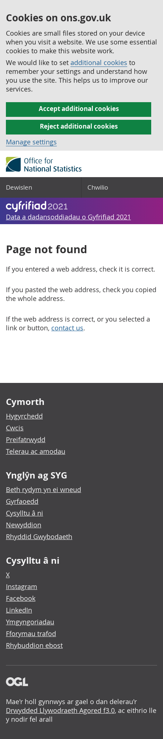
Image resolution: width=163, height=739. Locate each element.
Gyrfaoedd (22, 501)
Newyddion (23, 524)
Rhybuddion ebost (34, 645)
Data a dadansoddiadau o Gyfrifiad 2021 (68, 216)
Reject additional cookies (79, 126)
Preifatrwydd (25, 439)
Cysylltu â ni (24, 513)
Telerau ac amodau (35, 451)
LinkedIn (19, 610)
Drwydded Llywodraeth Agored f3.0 (60, 710)
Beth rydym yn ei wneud (43, 489)
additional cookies (98, 62)
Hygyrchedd (24, 416)
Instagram (21, 586)
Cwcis (15, 427)
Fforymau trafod (31, 633)
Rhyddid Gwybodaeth (39, 536)
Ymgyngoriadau (30, 621)
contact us (67, 327)
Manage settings (31, 141)
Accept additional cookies (79, 108)
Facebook (20, 598)
